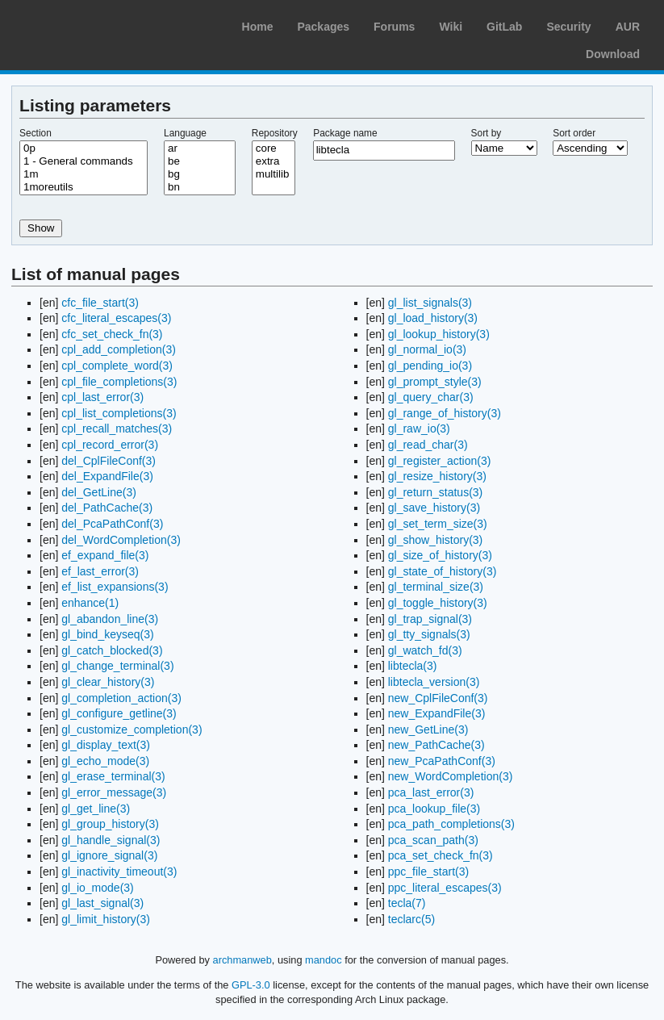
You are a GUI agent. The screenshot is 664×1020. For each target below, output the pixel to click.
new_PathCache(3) (436, 744)
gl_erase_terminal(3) (113, 776)
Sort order (574, 133)
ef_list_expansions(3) (114, 586)
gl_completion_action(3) (121, 698)
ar (200, 148)
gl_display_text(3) (105, 744)
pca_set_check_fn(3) (440, 855)
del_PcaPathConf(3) (112, 523)
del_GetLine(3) (98, 492)
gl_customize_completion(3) (131, 729)
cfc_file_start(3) (100, 302)
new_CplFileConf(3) (438, 698)
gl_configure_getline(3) (118, 713)
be (200, 161)
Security (568, 26)
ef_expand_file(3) (104, 555)
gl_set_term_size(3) (437, 523)
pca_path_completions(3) (451, 823)
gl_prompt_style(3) (435, 381)
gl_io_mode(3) (97, 887)
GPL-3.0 (251, 985)
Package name (345, 133)
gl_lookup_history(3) (439, 334)
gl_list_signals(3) (430, 302)
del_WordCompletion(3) (121, 539)
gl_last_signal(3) (102, 903)
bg (200, 174)
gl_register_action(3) (439, 460)
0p (83, 148)
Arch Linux (88, 24)
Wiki (450, 26)
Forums (394, 26)
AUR (628, 26)
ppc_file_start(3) (428, 871)
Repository (275, 133)
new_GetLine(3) (428, 729)
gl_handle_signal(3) (110, 840)
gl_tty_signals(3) (429, 634)
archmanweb (242, 960)
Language (185, 133)
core (273, 148)
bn (200, 187)
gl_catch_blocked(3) (111, 650)
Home (258, 26)
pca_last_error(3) (431, 792)
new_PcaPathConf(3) (441, 761)
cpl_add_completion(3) (118, 349)
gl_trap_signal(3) (430, 618)
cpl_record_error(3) (109, 444)
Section (35, 133)
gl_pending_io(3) (430, 365)
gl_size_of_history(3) (440, 555)
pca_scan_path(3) (433, 840)
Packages (323, 26)
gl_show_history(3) (435, 539)
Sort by (486, 133)
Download (613, 54)
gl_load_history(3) (433, 317)
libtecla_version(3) (434, 681)
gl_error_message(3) (113, 792)
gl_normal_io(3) (427, 349)
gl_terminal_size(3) (435, 586)
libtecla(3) (412, 665)
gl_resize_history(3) (437, 476)
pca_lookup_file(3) (434, 808)
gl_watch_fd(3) (425, 650)
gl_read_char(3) (428, 444)
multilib (273, 174)
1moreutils (83, 187)
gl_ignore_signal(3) (109, 855)
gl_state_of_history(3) (442, 571)
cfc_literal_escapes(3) (116, 317)
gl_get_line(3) (95, 808)
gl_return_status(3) (435, 492)
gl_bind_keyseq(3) (107, 634)
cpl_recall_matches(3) (116, 428)
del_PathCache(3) (106, 507)
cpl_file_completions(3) (119, 381)
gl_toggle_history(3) (437, 602)
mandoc (323, 960)
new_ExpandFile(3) (437, 713)
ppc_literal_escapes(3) (445, 887)
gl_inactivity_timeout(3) (119, 871)
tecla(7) (407, 903)
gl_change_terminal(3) (117, 665)
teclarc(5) (411, 919)
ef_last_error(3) (100, 571)
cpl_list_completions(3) (118, 413)
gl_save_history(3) (434, 507)
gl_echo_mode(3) (105, 761)
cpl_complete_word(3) (117, 365)
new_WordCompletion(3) (450, 776)
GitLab (504, 26)
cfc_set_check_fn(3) (111, 334)
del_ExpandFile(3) (107, 476)
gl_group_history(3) (110, 823)
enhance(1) (90, 602)
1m (83, 174)
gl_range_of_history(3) (444, 413)
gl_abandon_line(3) (109, 618)
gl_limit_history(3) (105, 919)
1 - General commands (83, 161)
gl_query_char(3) (431, 397)
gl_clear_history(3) (107, 681)
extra (273, 161)
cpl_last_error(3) (102, 397)
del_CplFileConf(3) (108, 460)
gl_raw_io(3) (419, 428)
